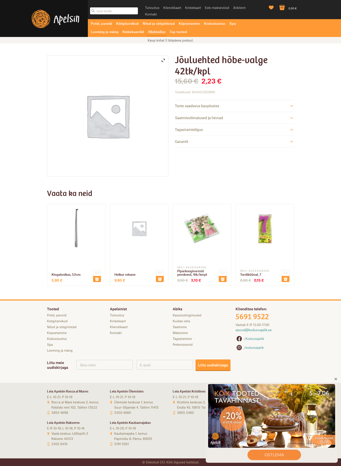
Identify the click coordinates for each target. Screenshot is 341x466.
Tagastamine (182, 339)
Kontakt (151, 14)
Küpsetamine (189, 23)
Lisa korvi (97, 279)
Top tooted (178, 32)
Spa (232, 23)
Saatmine (180, 327)
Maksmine (180, 333)
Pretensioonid (183, 344)
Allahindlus (156, 32)
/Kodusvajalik (250, 339)
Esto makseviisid (217, 8)
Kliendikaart (172, 8)
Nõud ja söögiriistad (159, 23)
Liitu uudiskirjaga (213, 365)
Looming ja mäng (105, 32)
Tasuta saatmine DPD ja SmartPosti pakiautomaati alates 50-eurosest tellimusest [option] (170, 40)
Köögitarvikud (127, 23)
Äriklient (239, 8)
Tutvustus (152, 8)
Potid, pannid (101, 23)
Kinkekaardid (133, 32)
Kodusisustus (215, 23)
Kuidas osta (181, 321)
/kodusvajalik (250, 347)
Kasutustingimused (187, 315)
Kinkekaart (193, 8)
